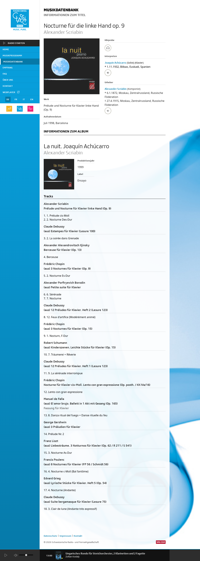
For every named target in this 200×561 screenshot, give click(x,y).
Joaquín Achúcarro (115, 62)
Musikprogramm (12, 55)
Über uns (8, 79)
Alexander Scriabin (115, 88)
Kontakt (8, 86)
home (6, 49)
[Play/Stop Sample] (108, 48)
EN (31, 99)
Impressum (65, 536)
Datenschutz (50, 536)
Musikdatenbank (13, 61)
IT (24, 99)
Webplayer (11, 92)
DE (7, 99)
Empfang (8, 67)
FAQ (5, 73)
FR (16, 99)
